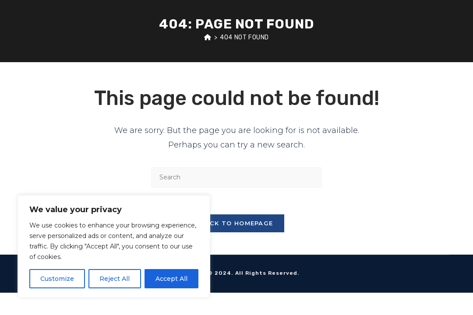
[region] (114, 246)
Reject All (114, 279)
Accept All (171, 279)
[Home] (208, 37)
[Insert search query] (236, 177)
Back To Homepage (236, 223)
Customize (57, 279)
